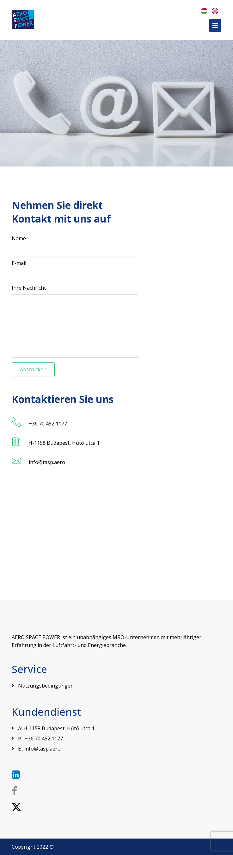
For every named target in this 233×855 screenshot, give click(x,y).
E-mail (19, 263)
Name (19, 238)
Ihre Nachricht (29, 287)
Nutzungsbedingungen (46, 685)
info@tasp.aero (42, 748)
